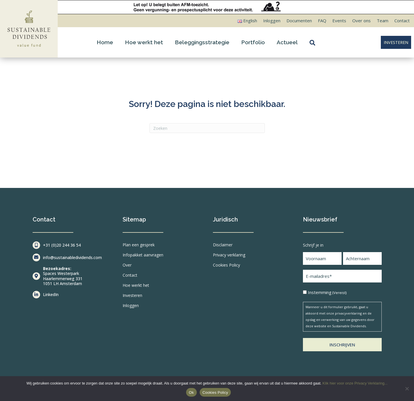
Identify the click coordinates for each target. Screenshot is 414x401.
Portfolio (253, 42)
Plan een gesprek (139, 244)
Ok (191, 392)
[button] (313, 42)
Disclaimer (223, 244)
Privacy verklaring (229, 255)
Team (382, 20)
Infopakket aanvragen (143, 255)
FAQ (322, 20)
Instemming (327, 292)
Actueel (287, 42)
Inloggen (271, 20)
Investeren (132, 295)
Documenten (299, 20)
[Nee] (407, 388)
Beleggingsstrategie (202, 42)
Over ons (361, 20)
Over (127, 265)
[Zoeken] (207, 128)
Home (105, 42)
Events (339, 20)
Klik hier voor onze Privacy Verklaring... (355, 383)
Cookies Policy (226, 265)
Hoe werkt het (144, 42)
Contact (402, 20)
